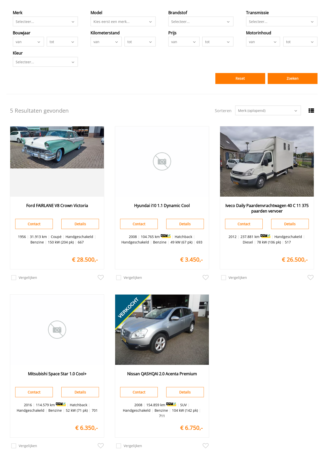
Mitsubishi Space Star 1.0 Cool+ (57, 374)
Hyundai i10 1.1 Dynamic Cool (162, 205)
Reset (240, 78)
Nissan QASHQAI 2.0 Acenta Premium (162, 374)
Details (80, 224)
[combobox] (45, 21)
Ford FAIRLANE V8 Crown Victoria (57, 205)
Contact (34, 224)
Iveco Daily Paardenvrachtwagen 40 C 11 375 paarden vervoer (267, 208)
